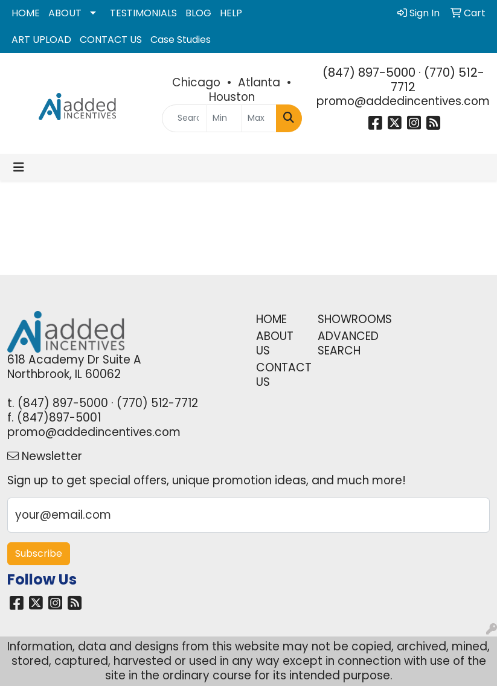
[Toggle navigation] (18, 167)
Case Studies (180, 39)
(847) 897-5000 (368, 72)
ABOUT (65, 13)
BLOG (198, 13)
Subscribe (38, 553)
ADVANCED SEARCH (341, 343)
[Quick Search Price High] (259, 118)
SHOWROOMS (341, 319)
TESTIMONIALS (143, 13)
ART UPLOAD (41, 39)
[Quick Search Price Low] (224, 118)
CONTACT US (111, 39)
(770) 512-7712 (437, 79)
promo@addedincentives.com (403, 101)
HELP (231, 13)
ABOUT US (274, 343)
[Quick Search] (184, 118)
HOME (25, 13)
